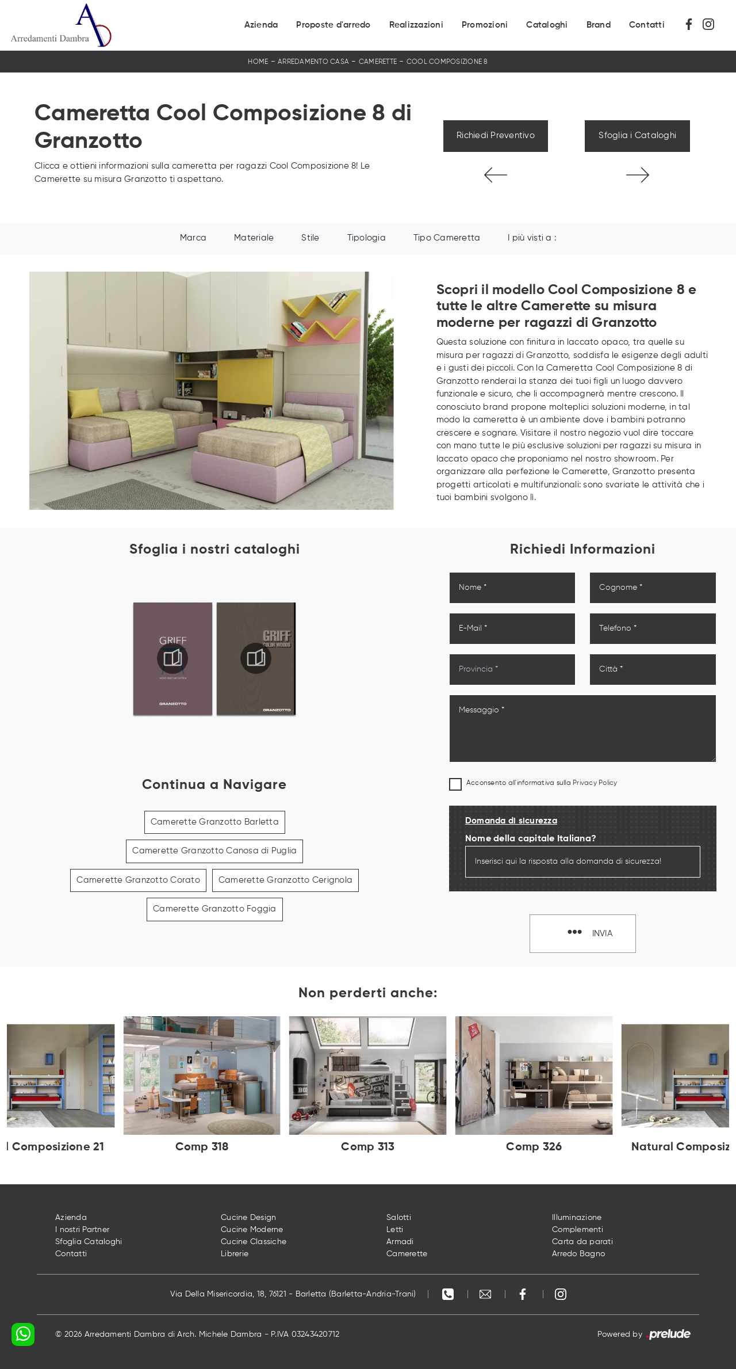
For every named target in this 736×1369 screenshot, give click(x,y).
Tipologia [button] (366, 238)
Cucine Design (248, 1218)
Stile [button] (310, 238)
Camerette (378, 62)
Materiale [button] (254, 238)
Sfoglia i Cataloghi (637, 135)
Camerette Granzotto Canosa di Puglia (214, 850)
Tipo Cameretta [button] (447, 238)
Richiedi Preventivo (496, 135)
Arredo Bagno (578, 1254)
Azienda (261, 25)
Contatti (647, 25)
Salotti (398, 1218)
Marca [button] (193, 238)
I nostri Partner (82, 1230)
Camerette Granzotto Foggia (215, 909)
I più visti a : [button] (532, 238)
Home (258, 62)
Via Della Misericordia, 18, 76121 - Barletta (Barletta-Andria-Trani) (293, 1294)
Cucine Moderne (252, 1230)
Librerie (234, 1254)
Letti (394, 1230)
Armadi (400, 1242)
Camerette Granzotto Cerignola (285, 880)
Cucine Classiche (253, 1242)
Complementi (577, 1230)
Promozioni (485, 25)
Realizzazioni (416, 25)
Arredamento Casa (313, 62)
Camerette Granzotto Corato (138, 880)
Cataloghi (547, 25)
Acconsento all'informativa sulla (542, 783)
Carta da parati (582, 1242)
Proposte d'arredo (333, 25)
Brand (598, 25)
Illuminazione (576, 1218)
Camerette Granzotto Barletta (215, 822)
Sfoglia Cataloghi (88, 1242)
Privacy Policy (595, 783)
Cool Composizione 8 (447, 62)
